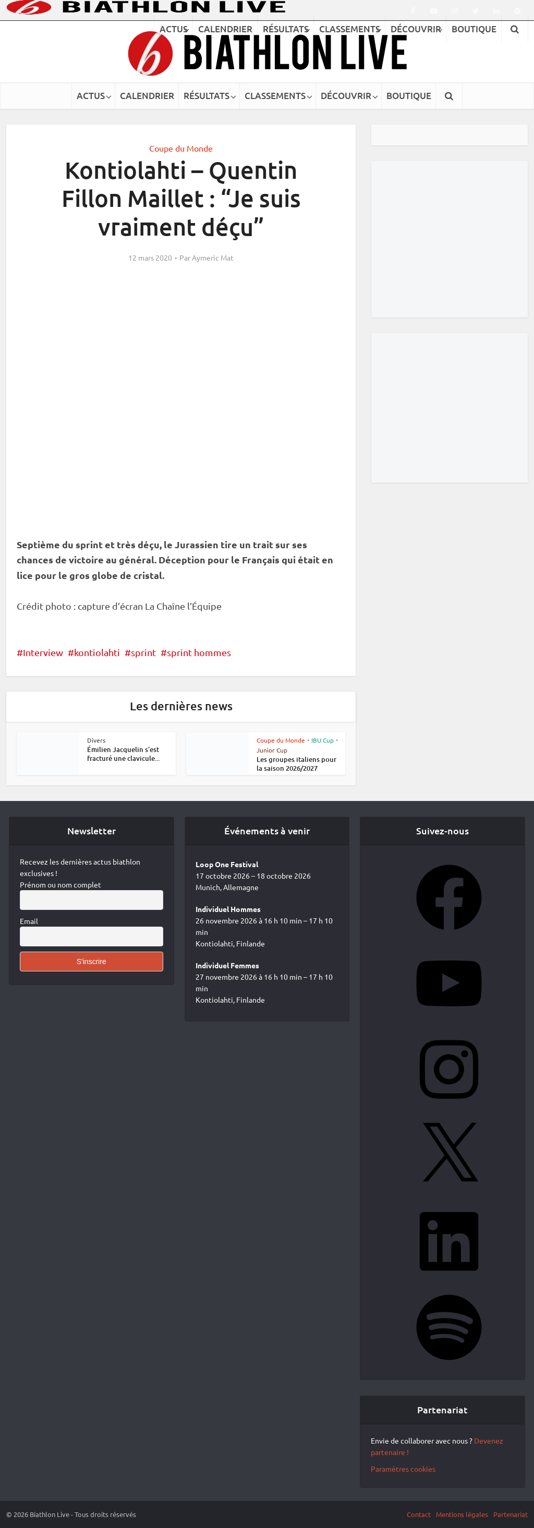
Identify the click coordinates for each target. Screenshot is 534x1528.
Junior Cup (272, 750)
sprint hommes (199, 652)
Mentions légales (462, 1514)
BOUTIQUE (408, 96)
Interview (43, 652)
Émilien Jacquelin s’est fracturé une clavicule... (123, 754)
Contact (419, 1514)
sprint (143, 652)
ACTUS (91, 96)
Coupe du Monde (181, 148)
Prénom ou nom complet (60, 884)
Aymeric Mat (213, 257)
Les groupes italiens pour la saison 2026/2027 (296, 764)
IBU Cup (322, 740)
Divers (96, 740)
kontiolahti (97, 652)
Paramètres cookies (403, 1468)
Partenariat (510, 1514)
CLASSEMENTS (275, 96)
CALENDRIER (147, 96)
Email (29, 921)
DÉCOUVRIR (346, 96)
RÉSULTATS (206, 96)
